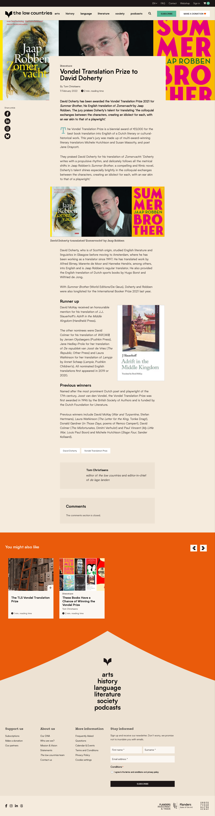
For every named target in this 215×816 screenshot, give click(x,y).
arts (107, 674)
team (52, 755)
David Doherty (70, 450)
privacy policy (153, 772)
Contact (173, 3)
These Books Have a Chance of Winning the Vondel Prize (78, 601)
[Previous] (193, 548)
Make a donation (195, 13)
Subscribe (166, 13)
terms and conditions (134, 772)
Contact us (46, 759)
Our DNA (45, 735)
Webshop (185, 3)
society (107, 701)
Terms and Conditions (86, 750)
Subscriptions (12, 735)
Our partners (11, 745)
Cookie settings (83, 759)
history (107, 681)
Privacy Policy (82, 755)
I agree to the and (136, 772)
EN (153, 3)
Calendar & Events (85, 745)
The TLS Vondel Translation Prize (30, 599)
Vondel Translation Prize (95, 450)
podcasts (107, 707)
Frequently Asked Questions (84, 738)
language (107, 687)
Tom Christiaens (71, 86)
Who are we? (47, 740)
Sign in (196, 3)
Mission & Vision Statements (48, 748)
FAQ (163, 3)
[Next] (203, 548)
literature (107, 694)
